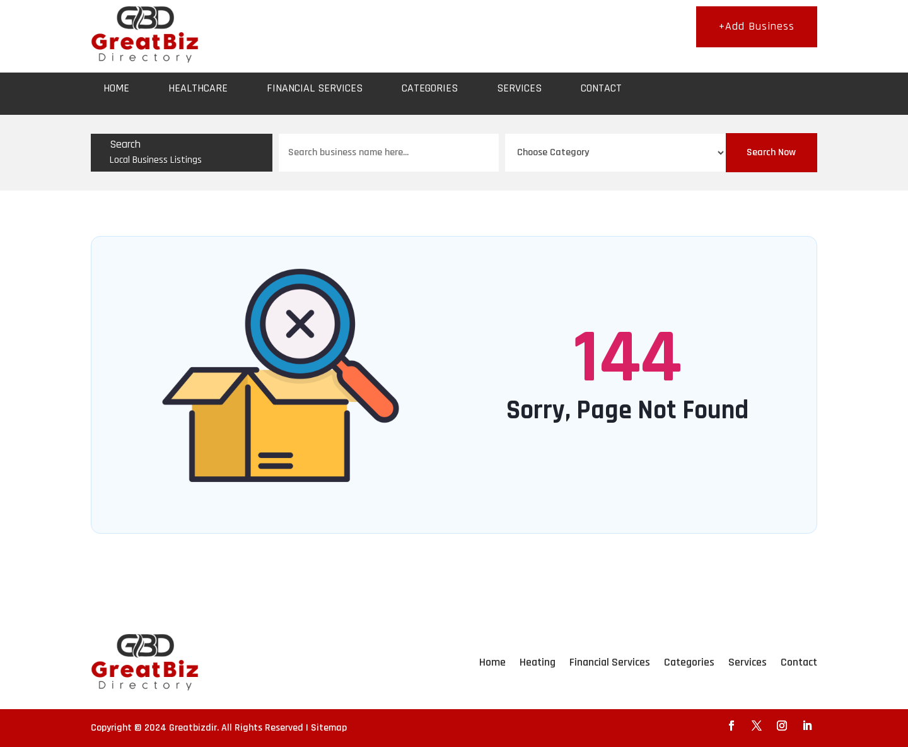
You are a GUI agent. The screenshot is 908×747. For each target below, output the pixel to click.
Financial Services (315, 88)
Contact (601, 88)
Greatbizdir (193, 727)
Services (519, 88)
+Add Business (756, 26)
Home (116, 88)
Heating (538, 662)
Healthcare (198, 88)
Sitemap (329, 727)
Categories (430, 88)
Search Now (771, 152)
